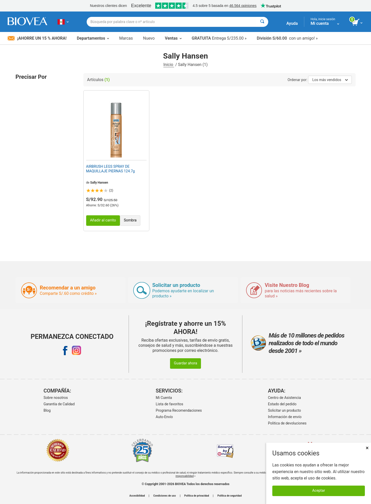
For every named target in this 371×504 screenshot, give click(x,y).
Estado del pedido (282, 404)
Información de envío (284, 417)
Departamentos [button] (93, 38)
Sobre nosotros (55, 398)
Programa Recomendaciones (179, 410)
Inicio (168, 64)
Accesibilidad (137, 496)
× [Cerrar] (367, 448)
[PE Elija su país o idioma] (63, 22)
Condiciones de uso (164, 496)
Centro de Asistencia (284, 398)
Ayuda (292, 23)
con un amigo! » (287, 38)
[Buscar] (262, 22)
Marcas (126, 38)
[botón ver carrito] (357, 22)
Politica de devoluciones (287, 423)
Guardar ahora (185, 363)
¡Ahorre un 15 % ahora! (37, 38)
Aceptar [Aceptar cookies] (318, 490)
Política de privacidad (196, 496)
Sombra (130, 220)
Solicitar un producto (284, 410)
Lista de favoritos (169, 404)
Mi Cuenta (164, 398)
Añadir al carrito (103, 220)
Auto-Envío (164, 417)
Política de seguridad (229, 496)
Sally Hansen (99, 182)
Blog (47, 410)
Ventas (173, 38)
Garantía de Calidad (59, 404)
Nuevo (148, 38)
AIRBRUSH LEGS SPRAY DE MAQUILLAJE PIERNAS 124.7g (110, 168)
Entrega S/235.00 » (219, 38)
